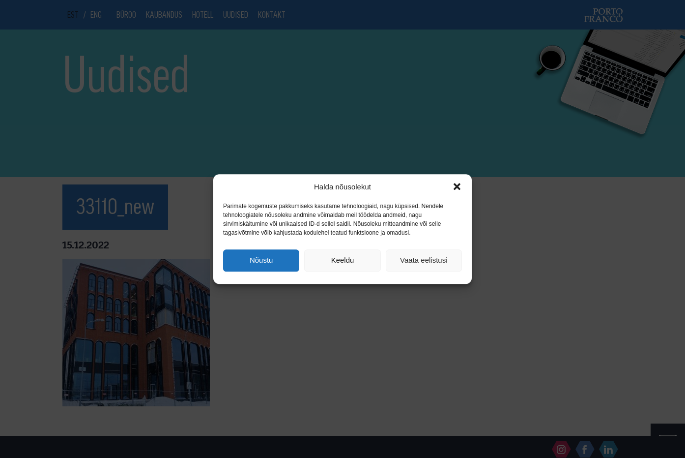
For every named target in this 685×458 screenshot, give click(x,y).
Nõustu (261, 260)
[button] (457, 186)
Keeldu (342, 260)
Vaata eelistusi (423, 260)
